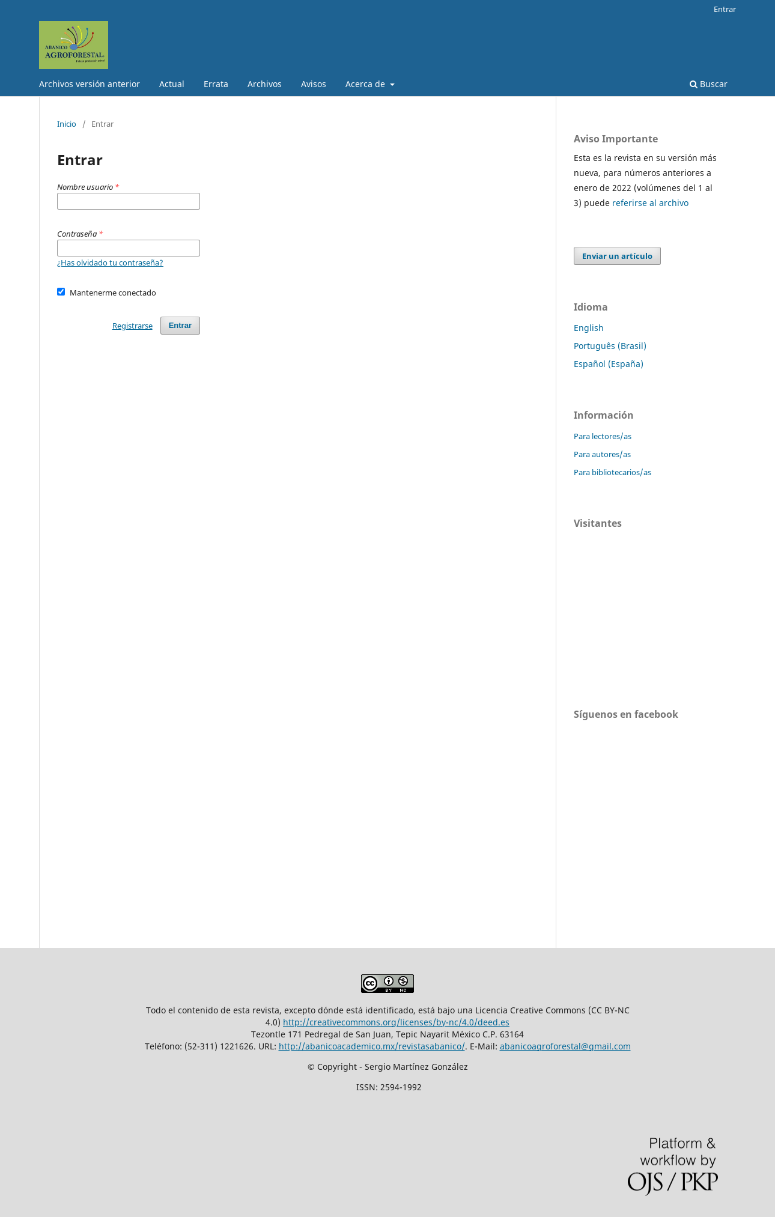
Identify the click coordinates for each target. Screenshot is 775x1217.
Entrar (725, 9)
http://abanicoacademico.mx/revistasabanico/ (372, 1046)
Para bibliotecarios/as (612, 472)
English (589, 327)
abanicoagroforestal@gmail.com (565, 1046)
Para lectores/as (602, 436)
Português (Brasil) (610, 345)
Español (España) (608, 363)
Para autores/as (602, 454)
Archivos (265, 84)
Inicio (66, 123)
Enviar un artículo (617, 255)
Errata (216, 84)
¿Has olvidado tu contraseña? (110, 262)
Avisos (313, 84)
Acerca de (366, 84)
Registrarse (132, 325)
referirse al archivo (650, 202)
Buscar (709, 84)
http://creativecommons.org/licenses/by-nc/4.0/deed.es (396, 1022)
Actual (171, 84)
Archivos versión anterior (89, 84)
